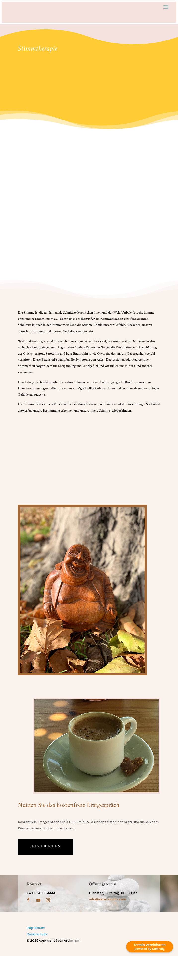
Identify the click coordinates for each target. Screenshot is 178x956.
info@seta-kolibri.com (107, 899)
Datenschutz (37, 934)
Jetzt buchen (45, 846)
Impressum (36, 928)
